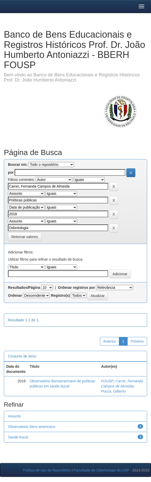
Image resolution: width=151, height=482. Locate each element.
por (11, 172)
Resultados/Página (24, 287)
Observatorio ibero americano (31, 427)
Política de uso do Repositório (47, 470)
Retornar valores (24, 237)
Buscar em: (17, 164)
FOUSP (107, 381)
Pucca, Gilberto (113, 391)
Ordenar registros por (76, 287)
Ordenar (15, 295)
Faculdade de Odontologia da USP (101, 470)
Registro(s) (60, 295)
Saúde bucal (18, 437)
